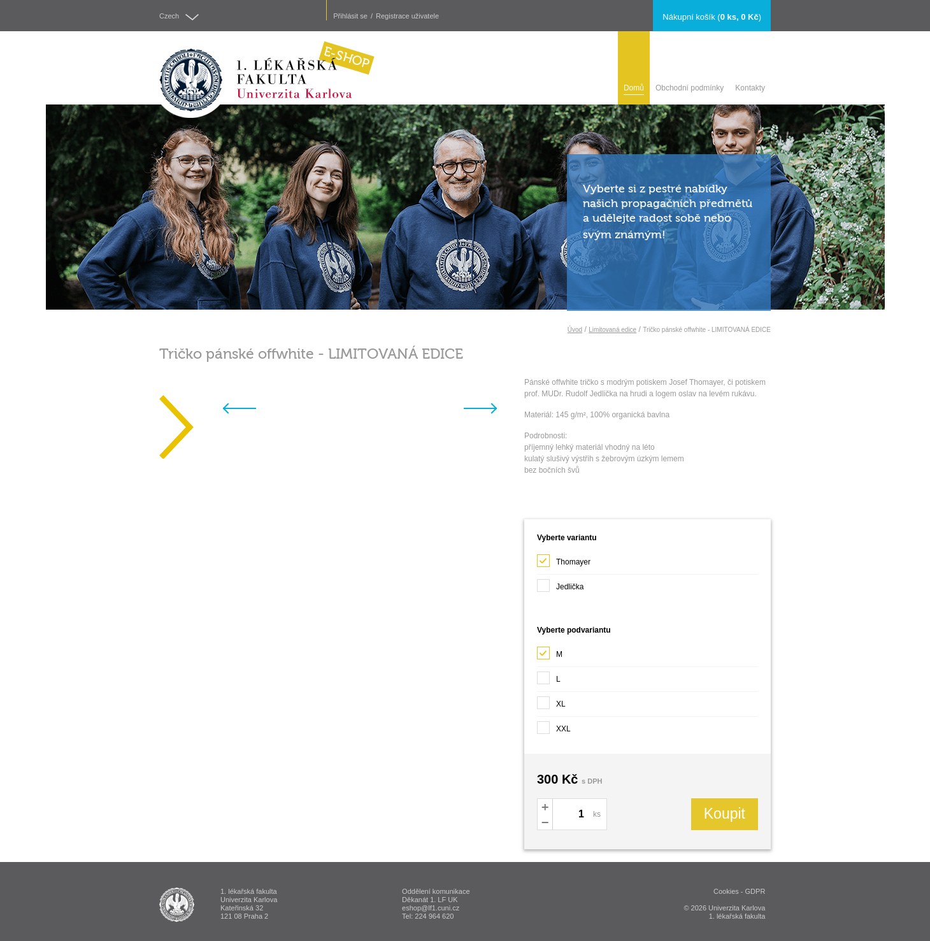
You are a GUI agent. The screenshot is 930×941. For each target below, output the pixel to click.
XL (551, 700)
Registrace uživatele (407, 16)
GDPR (755, 891)
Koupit (724, 813)
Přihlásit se (350, 16)
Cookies (726, 891)
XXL (554, 725)
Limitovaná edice (612, 329)
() (711, 17)
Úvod (575, 329)
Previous (250, 411)
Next (491, 411)
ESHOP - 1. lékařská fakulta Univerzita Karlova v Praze (176, 904)
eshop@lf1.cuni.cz (430, 908)
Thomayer (564, 558)
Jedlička (561, 583)
